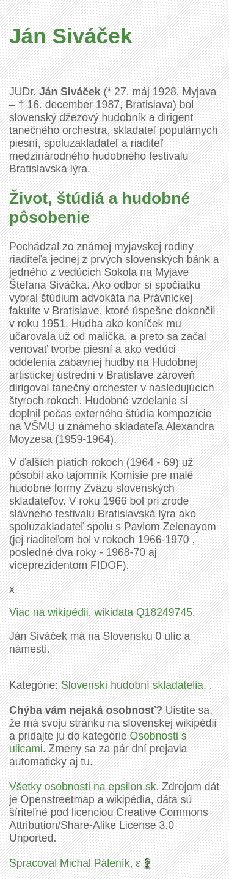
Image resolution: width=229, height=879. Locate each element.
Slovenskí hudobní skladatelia (132, 685)
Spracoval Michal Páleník (69, 863)
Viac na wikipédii (49, 612)
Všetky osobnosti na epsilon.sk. (84, 787)
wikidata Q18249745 (143, 612)
